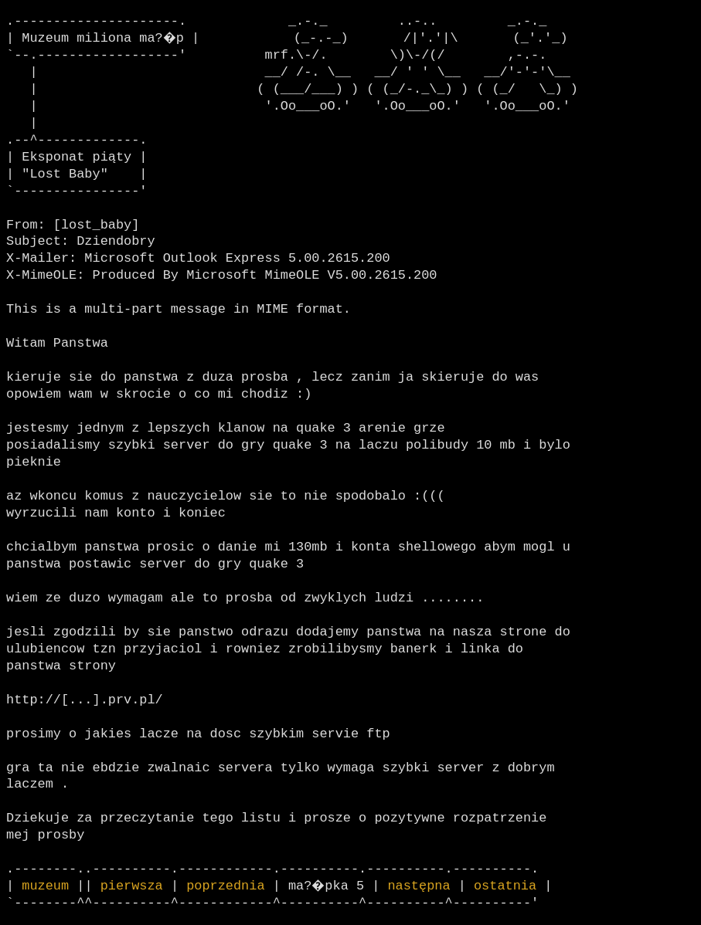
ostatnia (507, 886)
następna (421, 886)
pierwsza (131, 886)
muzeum (45, 886)
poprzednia (225, 886)
